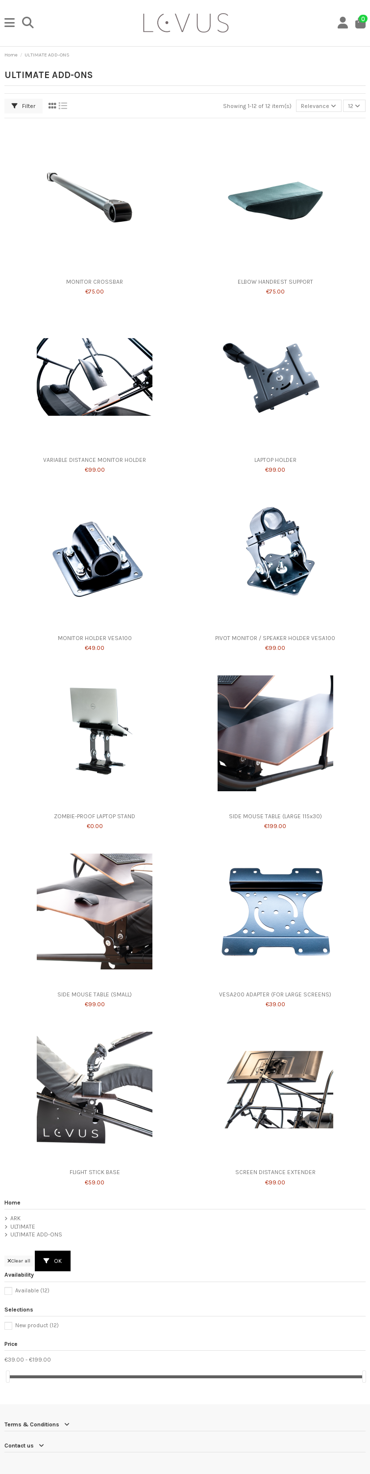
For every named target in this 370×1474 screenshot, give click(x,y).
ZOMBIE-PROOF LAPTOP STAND (94, 816)
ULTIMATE (22, 1226)
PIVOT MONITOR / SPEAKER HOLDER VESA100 (275, 638)
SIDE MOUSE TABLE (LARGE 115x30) (275, 816)
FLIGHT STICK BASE (95, 1172)
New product (37, 1325)
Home (12, 1202)
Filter (23, 106)
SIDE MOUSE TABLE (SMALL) (94, 994)
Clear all (18, 1261)
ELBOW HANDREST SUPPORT (275, 281)
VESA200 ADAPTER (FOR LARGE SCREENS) (275, 994)
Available (32, 1290)
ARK (15, 1218)
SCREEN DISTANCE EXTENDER (275, 1172)
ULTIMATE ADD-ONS (36, 1234)
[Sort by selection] (319, 106)
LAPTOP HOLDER (275, 459)
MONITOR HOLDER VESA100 (95, 638)
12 (354, 106)
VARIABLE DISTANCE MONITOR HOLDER (94, 459)
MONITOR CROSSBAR (94, 281)
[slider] (8, 1376)
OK (53, 1261)
